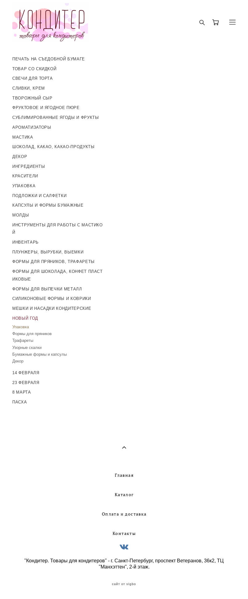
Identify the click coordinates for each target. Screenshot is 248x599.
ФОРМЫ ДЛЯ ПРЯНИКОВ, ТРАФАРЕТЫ (53, 261)
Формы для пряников (32, 333)
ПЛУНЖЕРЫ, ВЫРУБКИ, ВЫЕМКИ (47, 252)
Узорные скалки (27, 347)
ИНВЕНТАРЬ (25, 242)
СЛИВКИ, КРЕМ (28, 88)
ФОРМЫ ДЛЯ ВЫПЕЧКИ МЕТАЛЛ (47, 289)
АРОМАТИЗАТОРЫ (31, 127)
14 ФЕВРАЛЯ (25, 372)
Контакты (124, 533)
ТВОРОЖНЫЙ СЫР (32, 98)
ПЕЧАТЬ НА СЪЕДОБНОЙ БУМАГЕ (48, 59)
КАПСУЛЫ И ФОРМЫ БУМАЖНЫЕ (48, 205)
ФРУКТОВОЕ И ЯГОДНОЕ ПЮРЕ (46, 107)
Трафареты (22, 340)
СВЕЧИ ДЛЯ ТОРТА (32, 78)
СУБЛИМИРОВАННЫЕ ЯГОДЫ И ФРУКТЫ (55, 117)
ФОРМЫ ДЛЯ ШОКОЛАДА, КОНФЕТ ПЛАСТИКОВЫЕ (57, 275)
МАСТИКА (22, 137)
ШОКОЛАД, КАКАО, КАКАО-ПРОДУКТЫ (53, 146)
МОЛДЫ (20, 215)
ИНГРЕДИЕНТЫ (28, 166)
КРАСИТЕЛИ (25, 176)
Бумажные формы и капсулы (39, 354)
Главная (124, 475)
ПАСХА (19, 402)
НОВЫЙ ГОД (25, 318)
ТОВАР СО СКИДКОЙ (34, 68)
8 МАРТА (21, 392)
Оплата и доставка (124, 514)
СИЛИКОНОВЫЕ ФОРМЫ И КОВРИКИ (51, 298)
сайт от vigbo (124, 584)
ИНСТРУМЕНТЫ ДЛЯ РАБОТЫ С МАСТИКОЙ (57, 228)
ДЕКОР (19, 156)
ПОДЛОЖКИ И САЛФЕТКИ (39, 195)
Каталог (124, 494)
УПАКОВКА (23, 185)
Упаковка (20, 327)
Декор (17, 361)
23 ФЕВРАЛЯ (25, 382)
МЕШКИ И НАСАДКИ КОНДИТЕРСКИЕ (51, 308)
